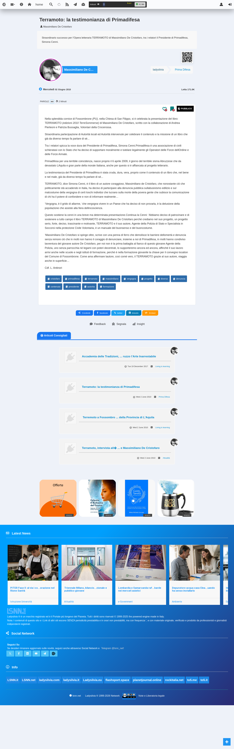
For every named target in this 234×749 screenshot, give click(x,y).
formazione (106, 322)
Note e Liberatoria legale (152, 739)
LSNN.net (29, 723)
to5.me (192, 723)
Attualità (166, 495)
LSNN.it (12, 723)
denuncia (179, 315)
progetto (147, 315)
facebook (102, 349)
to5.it (204, 723)
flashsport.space (118, 723)
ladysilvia (158, 70)
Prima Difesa (182, 70)
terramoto (90, 315)
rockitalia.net (175, 723)
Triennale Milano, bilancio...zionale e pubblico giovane (86, 628)
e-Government (126, 640)
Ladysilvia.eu (92, 723)
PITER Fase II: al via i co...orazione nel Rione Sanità (33, 628)
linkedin (134, 349)
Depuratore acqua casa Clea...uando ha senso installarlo (195, 628)
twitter (118, 349)
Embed (150, 349)
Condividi (84, 349)
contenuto (53, 322)
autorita (89, 322)
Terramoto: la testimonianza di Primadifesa (111, 423)
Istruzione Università (21, 640)
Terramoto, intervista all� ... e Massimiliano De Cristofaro (121, 484)
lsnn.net (75, 739)
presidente (72, 322)
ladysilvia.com (49, 723)
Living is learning (162, 403)
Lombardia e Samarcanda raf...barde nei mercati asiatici (140, 628)
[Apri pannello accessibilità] (21, 4)
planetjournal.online (148, 723)
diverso (162, 315)
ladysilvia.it (72, 723)
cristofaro (53, 315)
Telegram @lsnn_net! (112, 689)
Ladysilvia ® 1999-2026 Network (102, 739)
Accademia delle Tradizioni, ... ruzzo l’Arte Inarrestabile (119, 393)
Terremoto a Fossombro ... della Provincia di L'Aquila (118, 454)
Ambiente (178, 640)
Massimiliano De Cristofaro (79, 70)
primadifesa (72, 315)
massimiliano (110, 315)
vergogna (129, 315)
